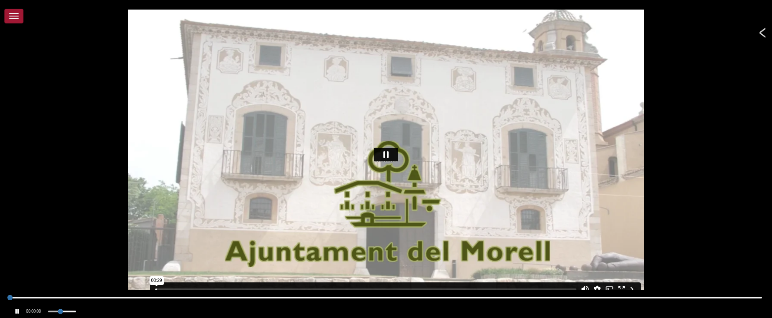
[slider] (10, 297)
